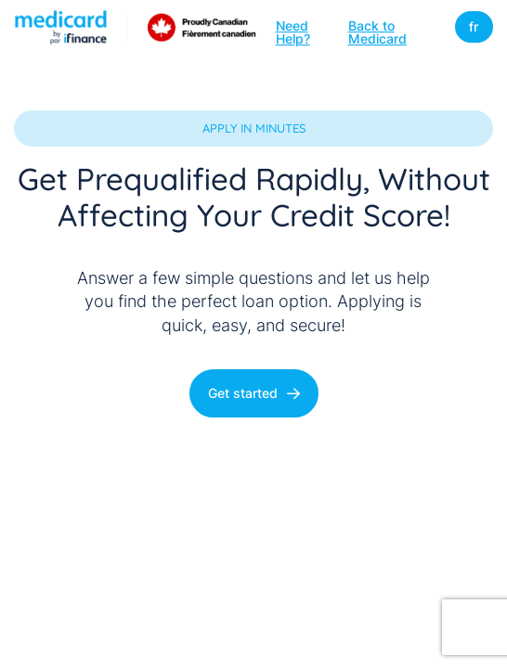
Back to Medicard (377, 31)
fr (473, 26)
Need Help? (293, 31)
